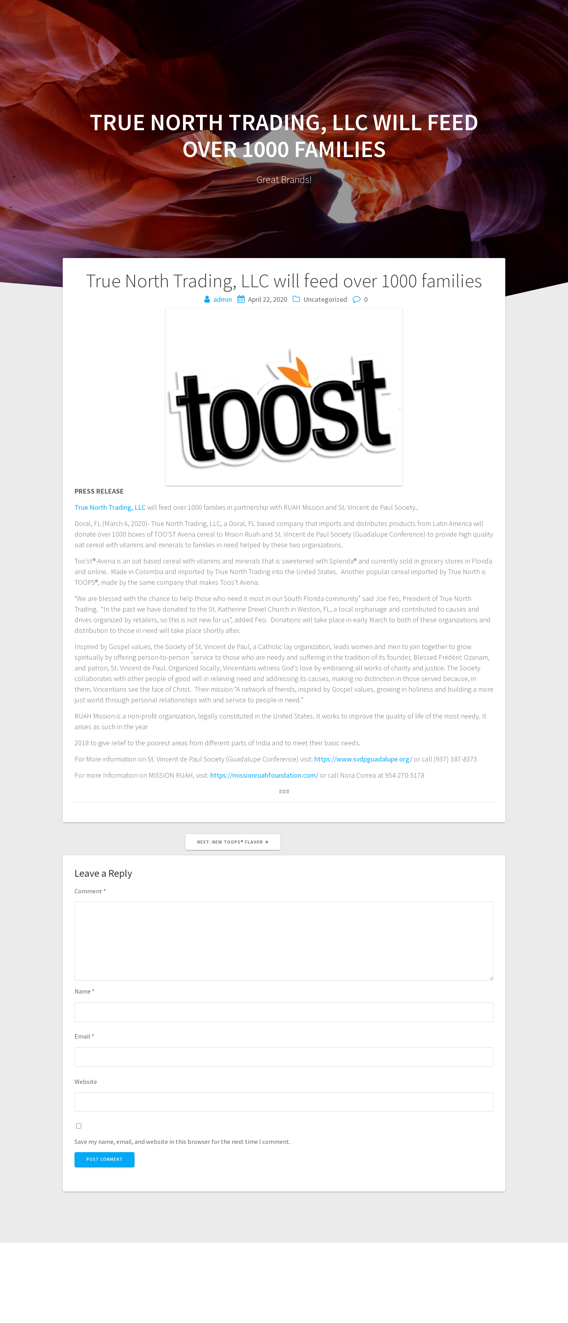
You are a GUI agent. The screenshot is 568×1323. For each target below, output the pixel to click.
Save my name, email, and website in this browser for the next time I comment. (182, 1141)
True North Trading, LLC (110, 507)
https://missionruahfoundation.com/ (264, 775)
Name (85, 991)
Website (86, 1081)
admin (222, 299)
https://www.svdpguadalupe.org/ (363, 758)
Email (84, 1036)
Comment (90, 891)
